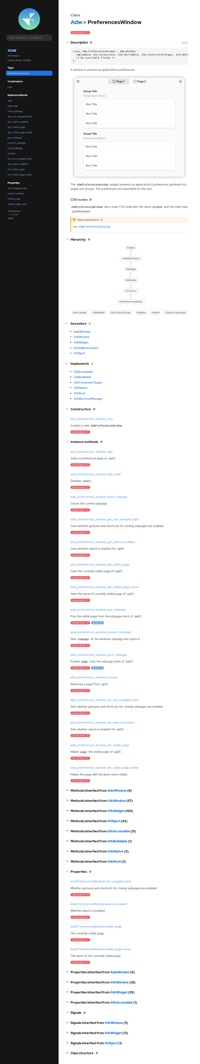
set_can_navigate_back (20, 158)
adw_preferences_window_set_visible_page (100, 745)
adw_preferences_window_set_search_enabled (102, 722)
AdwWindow (82, 332)
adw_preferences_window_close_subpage (99, 497)
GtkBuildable (82, 377)
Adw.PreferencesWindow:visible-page (96, 927)
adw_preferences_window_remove (94, 677)
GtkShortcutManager (88, 399)
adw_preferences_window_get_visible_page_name (105, 587)
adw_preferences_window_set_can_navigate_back (105, 700)
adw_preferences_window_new (92, 419)
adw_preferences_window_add (91, 452)
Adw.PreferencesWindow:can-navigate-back (101, 881)
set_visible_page (16, 169)
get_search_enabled (18, 121)
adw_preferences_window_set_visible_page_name (104, 768)
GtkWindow (81, 337)
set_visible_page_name (20, 174)
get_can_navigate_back (20, 116)
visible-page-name (17, 204)
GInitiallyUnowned (86, 348)
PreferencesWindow (18, 73)
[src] (185, 42)
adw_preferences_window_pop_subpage (98, 610)
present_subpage (17, 142)
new (10, 87)
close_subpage (15, 111)
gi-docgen (14, 214)
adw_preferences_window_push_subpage (99, 655)
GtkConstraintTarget (88, 383)
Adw (12, 50)
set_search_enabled (18, 164)
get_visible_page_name (20, 132)
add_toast (13, 106)
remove (12, 153)
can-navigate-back (17, 188)
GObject (79, 353)
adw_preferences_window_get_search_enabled (103, 542)
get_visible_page (16, 127)
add (10, 100)
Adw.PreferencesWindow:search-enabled (99, 904)
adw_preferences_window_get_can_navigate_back (105, 519)
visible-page (14, 198)
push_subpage (15, 148)
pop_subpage (15, 137)
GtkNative (81, 388)
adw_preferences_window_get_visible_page (100, 565)
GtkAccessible (83, 372)
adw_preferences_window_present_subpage (101, 632)
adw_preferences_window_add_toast (96, 474)
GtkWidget (81, 342)
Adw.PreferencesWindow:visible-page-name (101, 949)
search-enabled (16, 193)
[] (68, 42)
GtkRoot (79, 393)
